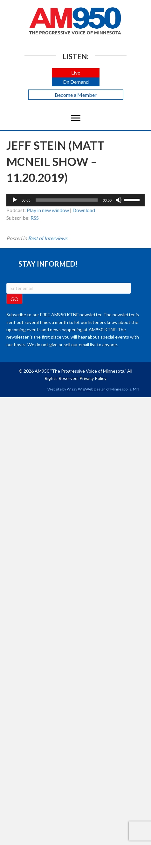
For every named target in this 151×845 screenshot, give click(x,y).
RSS (35, 218)
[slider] (67, 200)
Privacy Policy (92, 378)
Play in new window (48, 210)
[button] (76, 72)
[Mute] (118, 200)
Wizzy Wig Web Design (86, 389)
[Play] (14, 200)
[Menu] (75, 118)
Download (83, 210)
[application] (75, 200)
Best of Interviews (47, 238)
